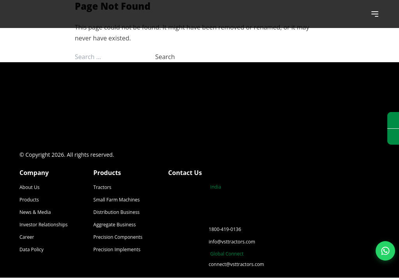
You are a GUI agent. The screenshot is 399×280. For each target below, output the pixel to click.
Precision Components (118, 237)
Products (29, 199)
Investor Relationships (43, 224)
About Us (29, 187)
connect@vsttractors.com (236, 264)
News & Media (35, 212)
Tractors (102, 187)
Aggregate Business (115, 224)
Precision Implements (117, 249)
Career (26, 237)
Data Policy (31, 249)
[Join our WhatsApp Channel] (385, 251)
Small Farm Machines (117, 199)
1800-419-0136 (225, 229)
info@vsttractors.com (232, 241)
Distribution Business (117, 212)
